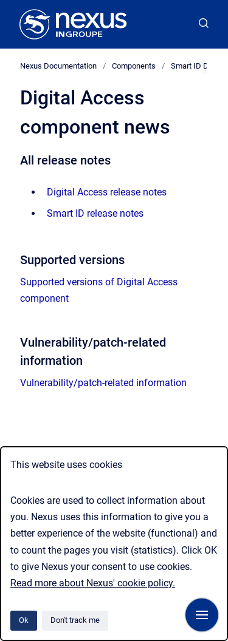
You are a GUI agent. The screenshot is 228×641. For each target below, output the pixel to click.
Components (134, 65)
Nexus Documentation (58, 65)
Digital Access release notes (107, 192)
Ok (24, 620)
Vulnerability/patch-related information (103, 382)
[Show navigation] (201, 615)
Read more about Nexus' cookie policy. (92, 583)
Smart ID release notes (95, 213)
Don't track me (75, 620)
